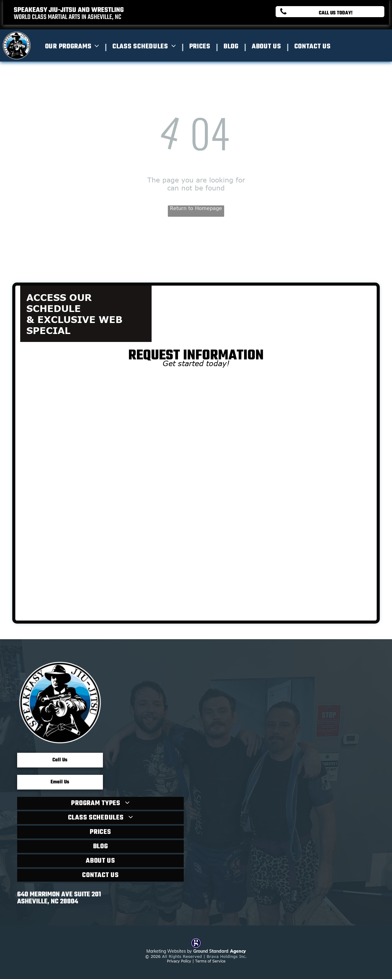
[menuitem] (74, 46)
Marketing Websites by (169, 951)
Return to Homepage (196, 208)
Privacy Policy (179, 961)
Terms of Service (210, 961)
